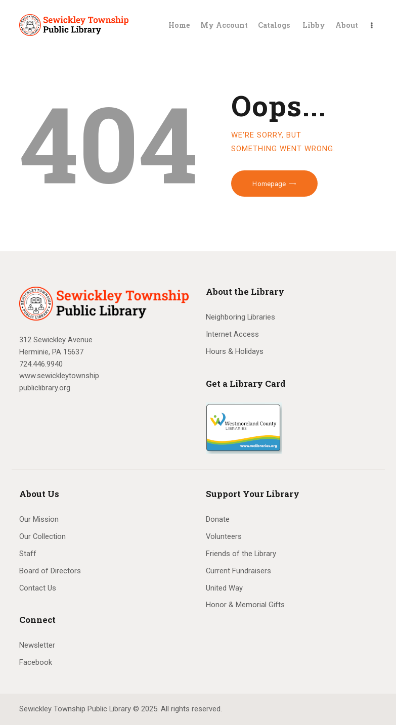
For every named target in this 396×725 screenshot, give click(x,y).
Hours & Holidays (234, 351)
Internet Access (232, 334)
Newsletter (37, 645)
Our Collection (42, 536)
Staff (27, 553)
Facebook (35, 662)
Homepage (269, 184)
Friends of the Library (241, 553)
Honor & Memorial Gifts (245, 604)
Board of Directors (50, 570)
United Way (224, 588)
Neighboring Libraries (240, 317)
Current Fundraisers (238, 570)
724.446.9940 (41, 364)
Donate (218, 519)
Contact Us (37, 588)
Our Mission (39, 519)
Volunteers (224, 536)
